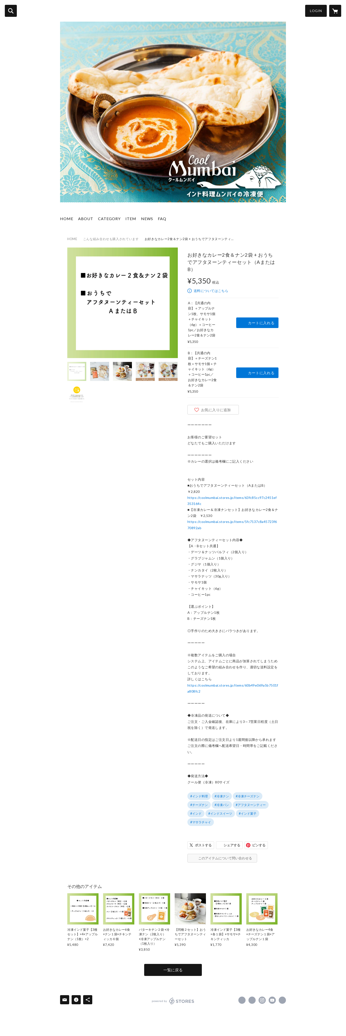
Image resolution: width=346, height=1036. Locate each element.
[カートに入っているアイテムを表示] (335, 11)
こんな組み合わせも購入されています (111, 239)
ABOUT (85, 218)
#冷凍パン (222, 805)
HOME (66, 218)
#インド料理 (199, 796)
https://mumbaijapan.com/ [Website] (282, 1000)
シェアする (231, 845)
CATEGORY (109, 218)
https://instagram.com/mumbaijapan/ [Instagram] (262, 1000)
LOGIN (316, 11)
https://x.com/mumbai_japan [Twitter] (252, 1000)
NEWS (147, 218)
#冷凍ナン (222, 796)
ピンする (259, 845)
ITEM (130, 218)
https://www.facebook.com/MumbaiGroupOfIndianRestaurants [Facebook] (242, 1000)
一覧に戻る (173, 970)
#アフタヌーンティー (251, 805)
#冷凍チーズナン (248, 796)
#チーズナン (199, 805)
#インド (196, 813)
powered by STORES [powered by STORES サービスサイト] (173, 1001)
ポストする (203, 845)
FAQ (162, 218)
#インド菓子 (247, 813)
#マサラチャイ (200, 822)
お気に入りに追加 (216, 410)
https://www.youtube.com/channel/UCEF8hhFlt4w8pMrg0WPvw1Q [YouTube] (272, 1000)
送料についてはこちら (211, 291)
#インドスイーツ (220, 813)
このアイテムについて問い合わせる (225, 858)
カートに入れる (261, 323)
